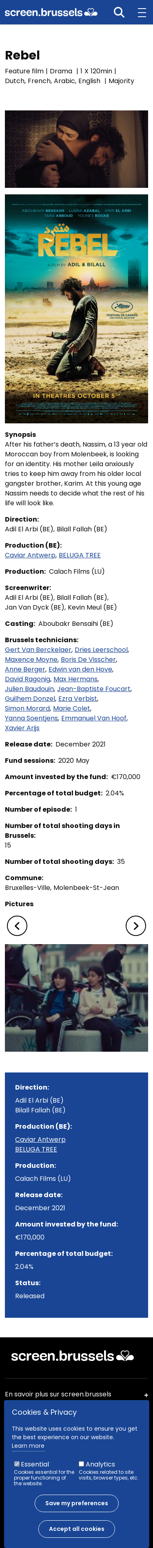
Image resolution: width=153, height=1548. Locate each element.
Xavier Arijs (22, 728)
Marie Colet (71, 708)
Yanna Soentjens (31, 718)
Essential (35, 1464)
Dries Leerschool (101, 649)
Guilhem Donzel (30, 698)
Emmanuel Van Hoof (93, 718)
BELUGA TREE (80, 555)
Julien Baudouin (29, 689)
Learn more (28, 1446)
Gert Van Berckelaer (38, 649)
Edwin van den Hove (80, 669)
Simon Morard (27, 708)
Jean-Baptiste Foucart (94, 689)
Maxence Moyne (31, 659)
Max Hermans (75, 679)
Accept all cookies (76, 1529)
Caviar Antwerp (30, 555)
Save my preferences (76, 1503)
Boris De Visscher (88, 659)
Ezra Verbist (77, 698)
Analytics (100, 1464)
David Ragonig (27, 679)
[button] (17, 926)
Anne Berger (25, 669)
